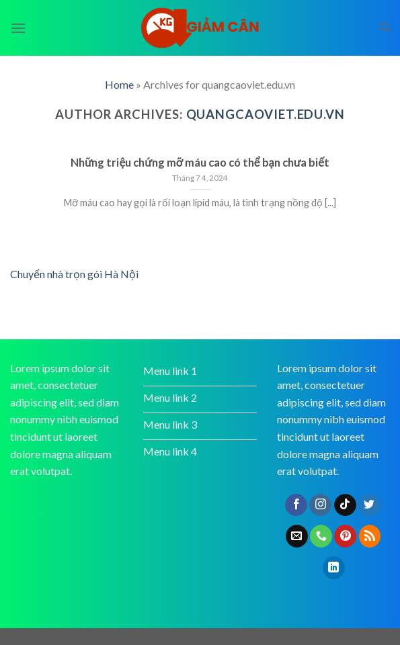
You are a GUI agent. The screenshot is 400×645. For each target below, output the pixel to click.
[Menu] (18, 27)
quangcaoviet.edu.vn (265, 114)
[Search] (385, 27)
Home (119, 84)
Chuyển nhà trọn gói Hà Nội (74, 273)
